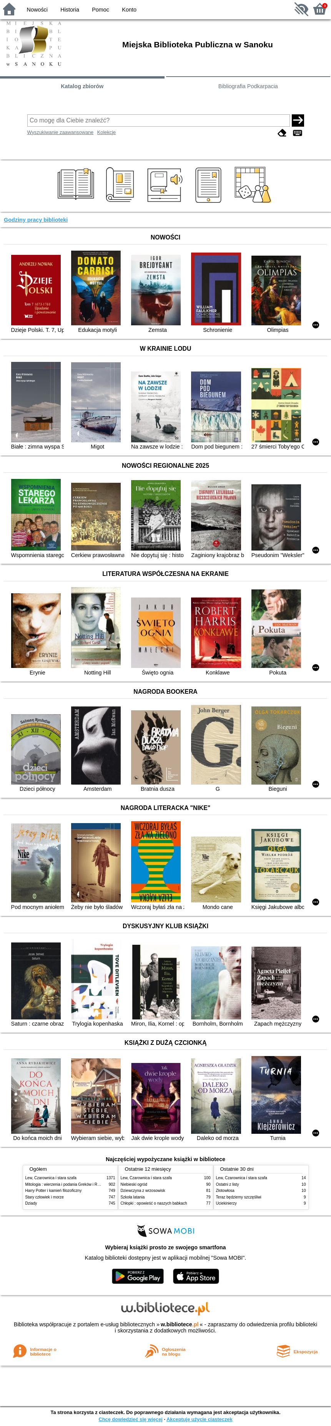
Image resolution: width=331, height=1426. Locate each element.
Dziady (31, 1203)
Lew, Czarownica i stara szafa (51, 1178)
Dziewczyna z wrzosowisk (143, 1190)
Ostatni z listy (227, 1184)
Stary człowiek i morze (44, 1197)
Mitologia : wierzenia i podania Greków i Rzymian (67, 1184)
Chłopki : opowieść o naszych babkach (154, 1203)
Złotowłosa (225, 1190)
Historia (69, 10)
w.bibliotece (180, 1324)
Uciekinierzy (226, 1203)
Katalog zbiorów (82, 86)
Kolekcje (106, 132)
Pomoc (100, 10)
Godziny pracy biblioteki (36, 220)
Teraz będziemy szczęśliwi (238, 1197)
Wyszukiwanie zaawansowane (60, 132)
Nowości (37, 10)
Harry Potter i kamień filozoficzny (53, 1190)
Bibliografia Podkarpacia (248, 86)
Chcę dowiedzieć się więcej (130, 1419)
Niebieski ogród (134, 1184)
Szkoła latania (133, 1197)
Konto (129, 10)
